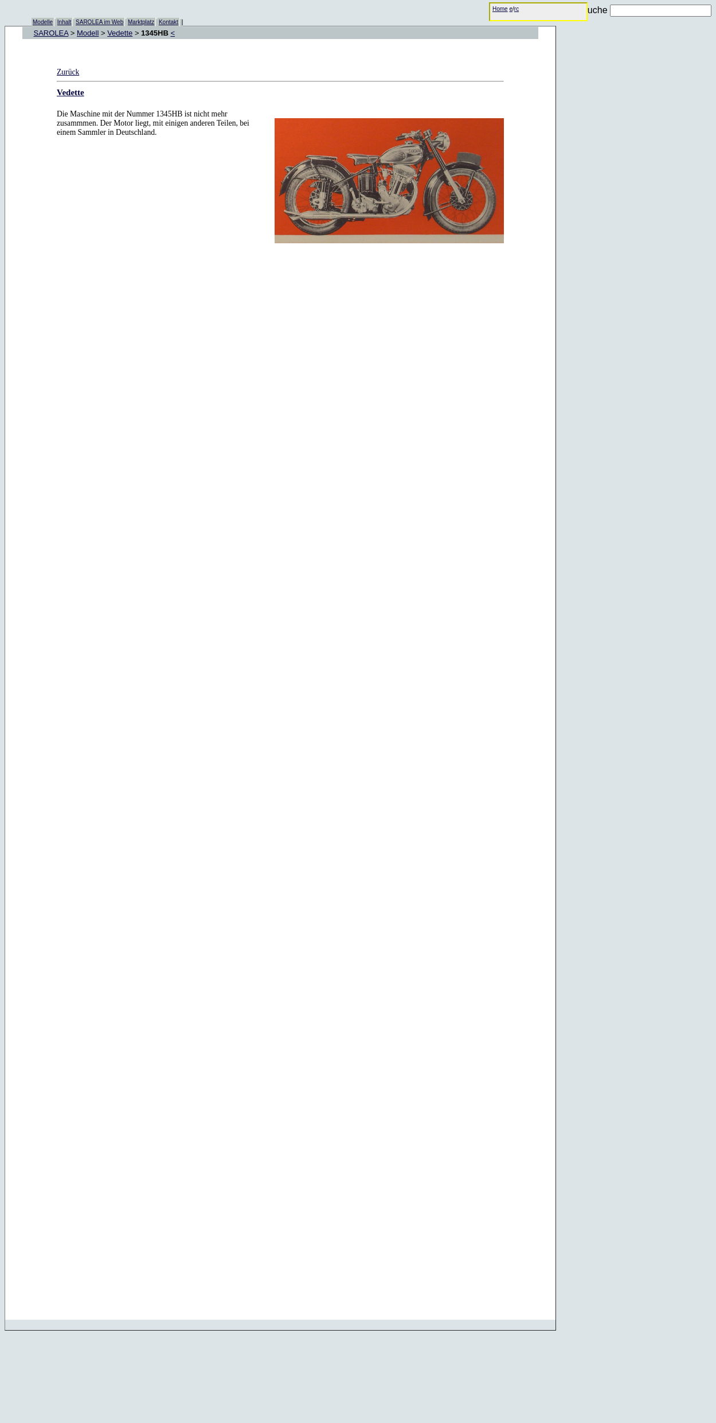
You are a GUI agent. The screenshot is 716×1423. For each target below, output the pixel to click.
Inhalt (64, 22)
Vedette (119, 33)
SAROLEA (51, 33)
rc (516, 9)
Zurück (68, 72)
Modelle (43, 22)
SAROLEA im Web (99, 22)
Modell (88, 33)
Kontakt (168, 22)
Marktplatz (141, 22)
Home (500, 9)
